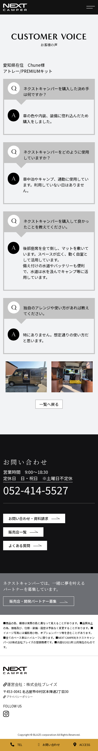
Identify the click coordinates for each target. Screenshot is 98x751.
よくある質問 (25, 545)
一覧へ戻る (49, 404)
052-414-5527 (35, 489)
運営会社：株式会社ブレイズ (30, 684)
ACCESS (81, 745)
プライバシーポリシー (18, 697)
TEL (16, 745)
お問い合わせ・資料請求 (34, 518)
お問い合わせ (49, 745)
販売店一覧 (23, 532)
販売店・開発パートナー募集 (38, 601)
